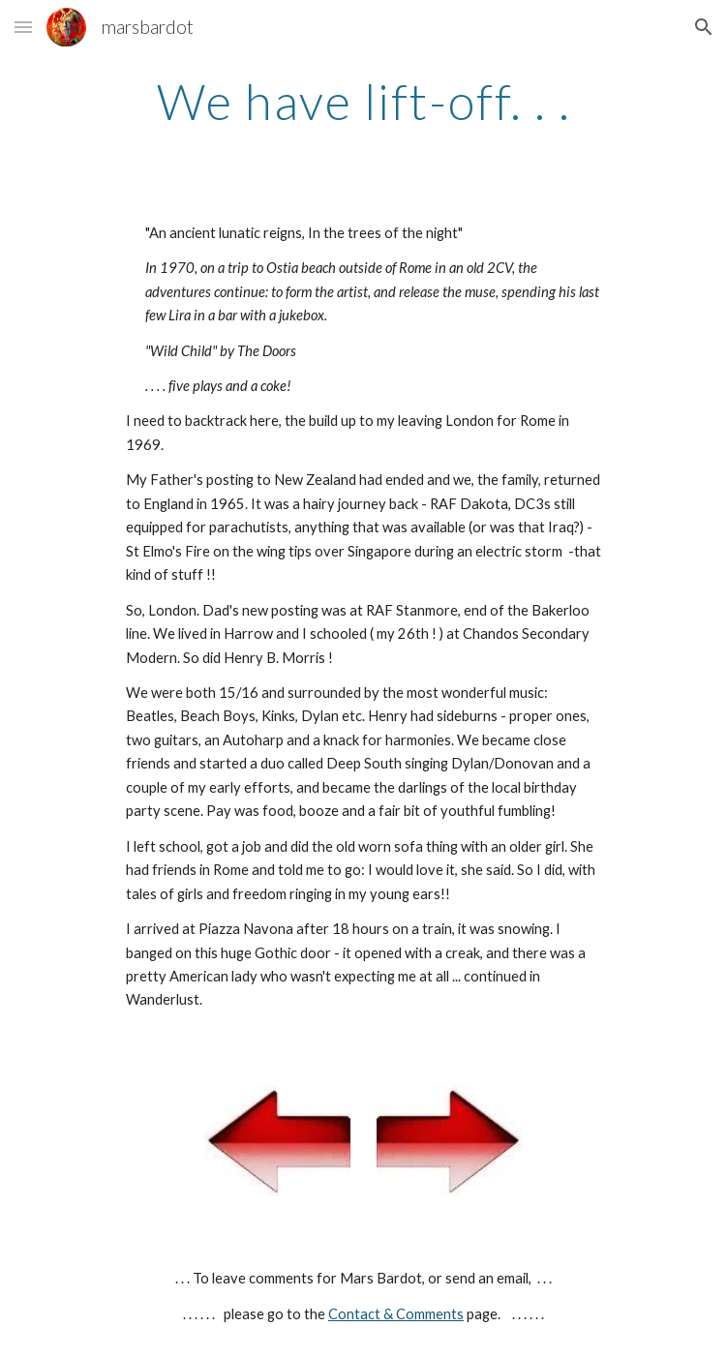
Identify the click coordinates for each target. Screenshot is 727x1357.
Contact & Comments (396, 1314)
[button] (23, 26)
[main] (363, 101)
